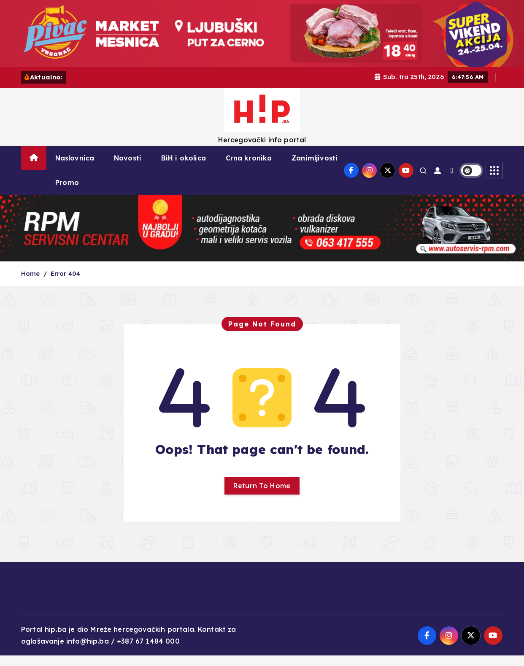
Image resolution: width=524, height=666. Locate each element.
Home (30, 284)
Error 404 (65, 284)
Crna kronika (249, 169)
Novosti (127, 169)
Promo (67, 193)
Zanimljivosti (315, 169)
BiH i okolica (183, 169)
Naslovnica (75, 169)
